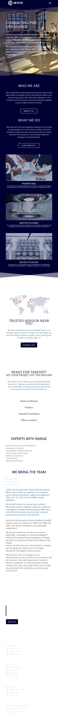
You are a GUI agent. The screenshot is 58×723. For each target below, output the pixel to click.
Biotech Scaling (12, 485)
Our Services (28, 145)
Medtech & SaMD (13, 482)
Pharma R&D (11, 479)
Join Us (12, 621)
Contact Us (29, 344)
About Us (28, 111)
